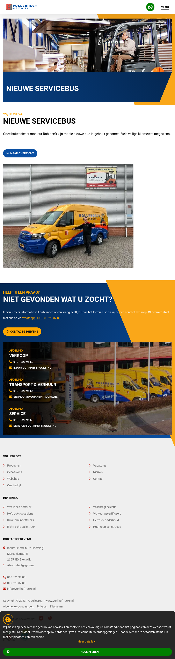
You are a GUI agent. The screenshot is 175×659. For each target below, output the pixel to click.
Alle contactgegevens (20, 565)
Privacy (42, 606)
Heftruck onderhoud (106, 520)
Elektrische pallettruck (21, 526)
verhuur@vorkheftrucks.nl (35, 396)
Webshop (13, 478)
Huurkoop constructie (107, 526)
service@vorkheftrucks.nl (34, 425)
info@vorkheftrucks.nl (32, 367)
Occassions (14, 472)
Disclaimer (56, 606)
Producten (14, 465)
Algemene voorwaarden (18, 606)
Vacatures (99, 465)
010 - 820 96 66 (23, 391)
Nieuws (98, 472)
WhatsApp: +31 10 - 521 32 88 (41, 318)
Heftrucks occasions (20, 513)
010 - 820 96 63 (23, 362)
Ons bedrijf (14, 485)
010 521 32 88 (14, 577)
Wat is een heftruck (19, 507)
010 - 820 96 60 (23, 420)
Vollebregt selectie (104, 507)
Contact (98, 478)
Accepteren (53, 651)
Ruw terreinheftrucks (20, 520)
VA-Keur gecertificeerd (107, 513)
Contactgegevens (22, 331)
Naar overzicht (20, 153)
